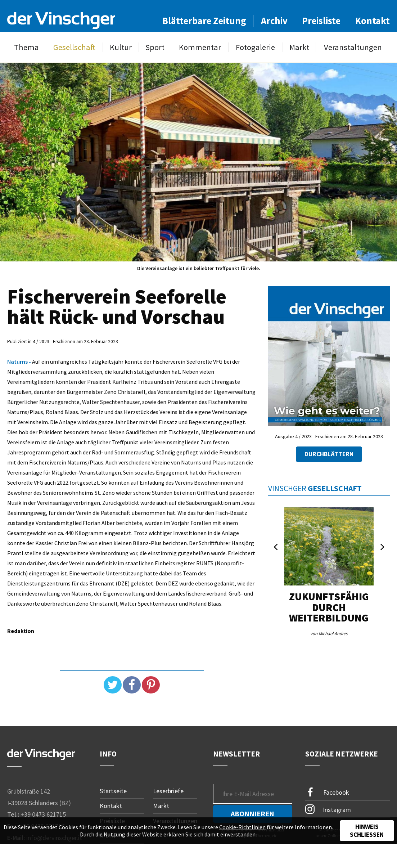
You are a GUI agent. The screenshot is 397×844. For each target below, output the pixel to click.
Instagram (328, 809)
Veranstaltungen (353, 47)
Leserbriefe (168, 791)
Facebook (327, 792)
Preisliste (321, 21)
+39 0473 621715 (43, 814)
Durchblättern (328, 454)
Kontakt (372, 21)
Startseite (113, 791)
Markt (299, 47)
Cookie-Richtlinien (242, 827)
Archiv (274, 21)
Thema (26, 47)
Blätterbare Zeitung (204, 21)
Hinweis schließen (367, 831)
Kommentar (200, 47)
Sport (154, 47)
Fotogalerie (255, 47)
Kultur (121, 47)
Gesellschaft (74, 47)
